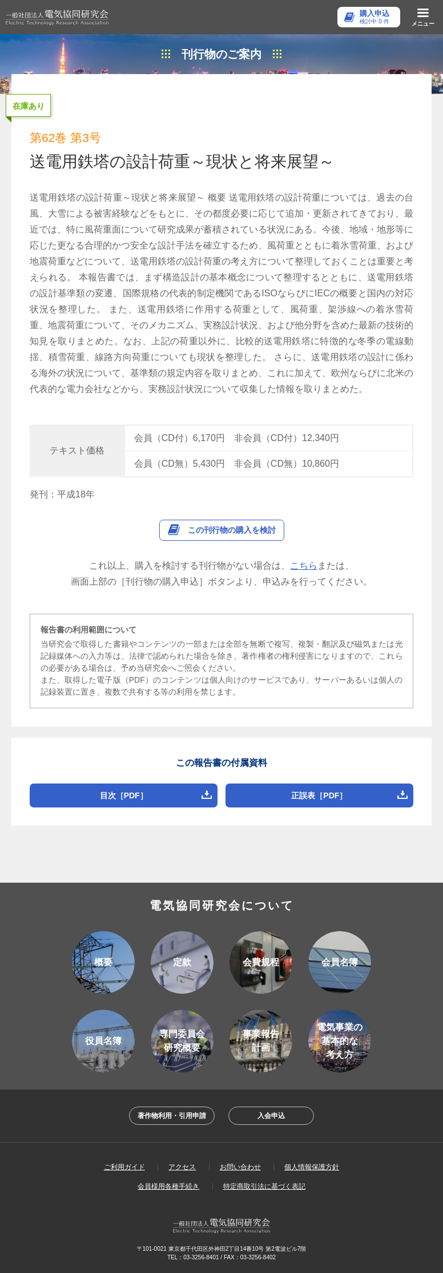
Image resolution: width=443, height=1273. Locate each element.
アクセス (182, 1167)
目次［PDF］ (124, 795)
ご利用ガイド (124, 1167)
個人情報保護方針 (311, 1167)
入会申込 (271, 1116)
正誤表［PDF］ (319, 795)
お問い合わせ (240, 1167)
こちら (303, 565)
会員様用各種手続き (168, 1186)
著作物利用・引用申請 (172, 1116)
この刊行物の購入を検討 (232, 530)
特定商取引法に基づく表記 (264, 1186)
